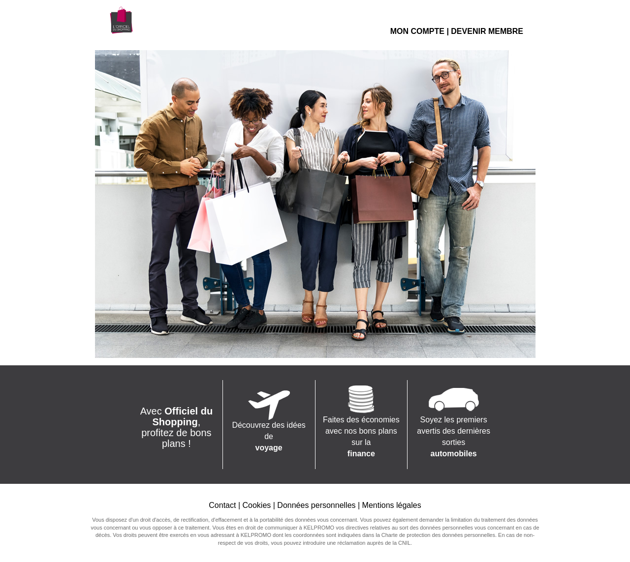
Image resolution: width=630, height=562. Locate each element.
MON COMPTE (417, 31)
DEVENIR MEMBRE (487, 31)
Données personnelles (316, 505)
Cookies (256, 505)
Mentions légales (391, 505)
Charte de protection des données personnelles (438, 535)
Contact (222, 505)
